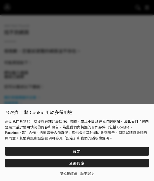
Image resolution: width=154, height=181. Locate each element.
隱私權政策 (68, 173)
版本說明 (87, 173)
